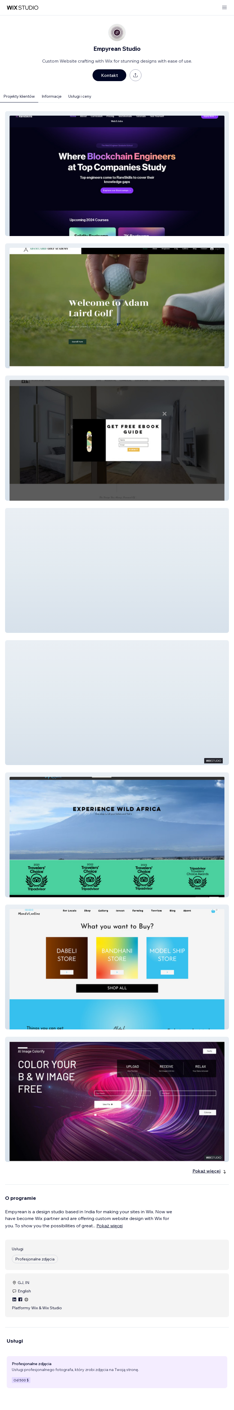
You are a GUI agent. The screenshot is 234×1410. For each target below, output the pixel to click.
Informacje (52, 96)
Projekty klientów (19, 96)
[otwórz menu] (224, 8)
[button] (117, 173)
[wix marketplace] (22, 7)
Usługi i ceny (79, 96)
